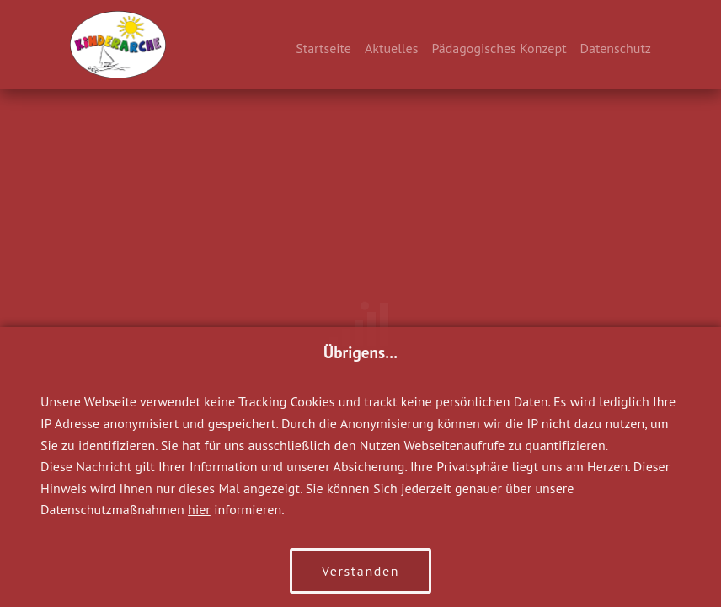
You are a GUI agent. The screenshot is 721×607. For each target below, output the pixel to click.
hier (199, 509)
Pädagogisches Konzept (498, 48)
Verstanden (360, 570)
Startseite (323, 48)
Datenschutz (615, 48)
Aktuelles (391, 48)
